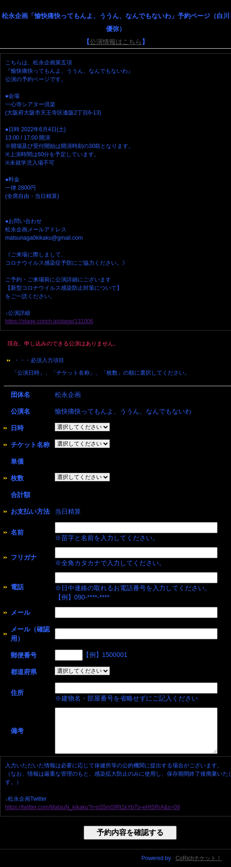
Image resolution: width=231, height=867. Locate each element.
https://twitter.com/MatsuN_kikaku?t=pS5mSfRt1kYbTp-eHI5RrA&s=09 (92, 807)
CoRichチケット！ (199, 858)
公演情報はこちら (116, 41)
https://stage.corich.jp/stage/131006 (49, 321)
